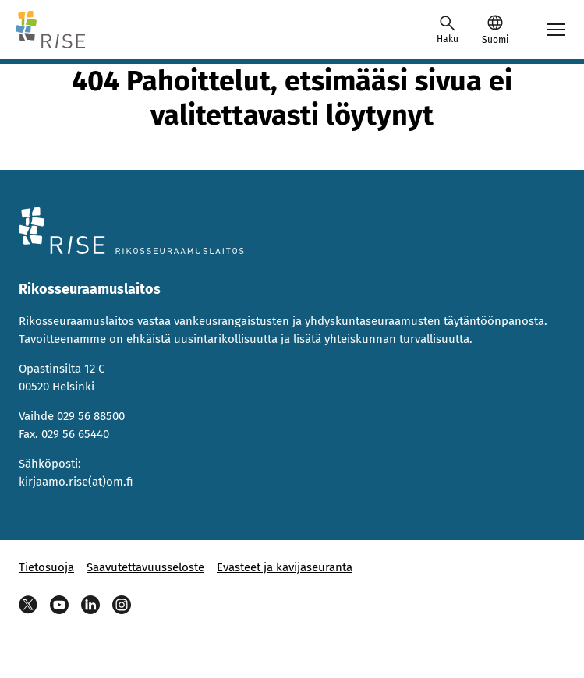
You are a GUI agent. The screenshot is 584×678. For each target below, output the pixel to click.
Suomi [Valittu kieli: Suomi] (495, 39)
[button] (494, 29)
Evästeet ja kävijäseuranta (284, 567)
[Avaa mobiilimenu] (555, 29)
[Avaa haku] (447, 29)
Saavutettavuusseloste (145, 567)
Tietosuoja (46, 567)
